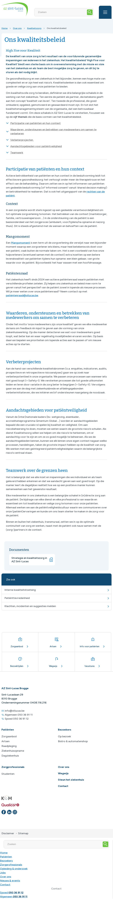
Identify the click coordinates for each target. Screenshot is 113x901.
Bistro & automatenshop (73, 741)
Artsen (5, 741)
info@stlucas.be (14, 710)
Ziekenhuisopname (12, 750)
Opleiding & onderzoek (14, 868)
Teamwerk (16, 152)
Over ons (17, 28)
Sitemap (23, 833)
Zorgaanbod (9, 736)
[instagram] (15, 812)
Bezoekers (6, 860)
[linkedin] (9, 812)
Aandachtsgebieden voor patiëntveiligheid (36, 146)
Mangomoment (20, 242)
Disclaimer (7, 833)
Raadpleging (9, 746)
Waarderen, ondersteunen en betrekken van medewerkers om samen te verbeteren (53, 131)
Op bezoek (64, 736)
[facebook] (3, 812)
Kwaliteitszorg (34, 28)
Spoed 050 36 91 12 (17, 718)
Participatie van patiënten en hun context (35, 123)
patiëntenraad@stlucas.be (22, 295)
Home (4, 28)
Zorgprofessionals (11, 864)
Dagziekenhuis (10, 755)
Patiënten (6, 856)
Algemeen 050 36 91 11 (19, 714)
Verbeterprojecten (22, 140)
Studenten (7, 773)
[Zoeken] (60, 12)
